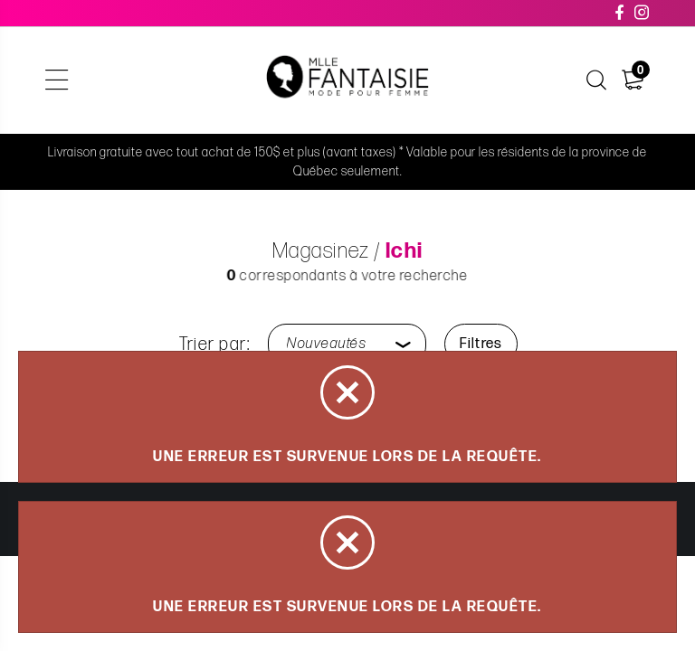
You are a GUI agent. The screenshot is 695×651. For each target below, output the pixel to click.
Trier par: (215, 344)
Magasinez (320, 251)
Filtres (481, 344)
